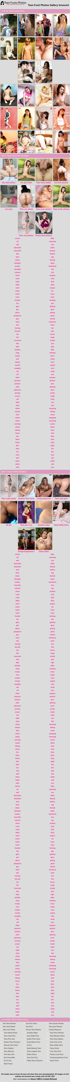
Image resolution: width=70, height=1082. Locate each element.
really (52, 396)
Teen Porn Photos (57, 1033)
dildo (17, 285)
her (52, 328)
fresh (18, 294)
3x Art (29, 1045)
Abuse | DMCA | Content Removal (44, 1079)
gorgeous (17, 316)
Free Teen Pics (55, 1051)
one (52, 374)
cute (52, 278)
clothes (52, 275)
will (52, 464)
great (52, 316)
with (17, 467)
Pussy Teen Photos (33, 1030)
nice (52, 368)
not (17, 371)
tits (52, 449)
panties (52, 377)
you (52, 467)
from (52, 294)
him (52, 331)
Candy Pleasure (55, 1030)
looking (52, 353)
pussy (17, 396)
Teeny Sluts (54, 1048)
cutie (17, 282)
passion (17, 380)
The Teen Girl (9, 1054)
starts (17, 418)
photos (17, 384)
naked (52, 365)
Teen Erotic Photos (56, 1023)
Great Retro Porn (33, 1042)
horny (52, 334)
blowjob (17, 263)
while (52, 461)
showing (52, 408)
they (52, 442)
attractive (17, 248)
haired (52, 319)
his (17, 334)
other (17, 377)
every (17, 291)
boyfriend (52, 266)
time (17, 449)
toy (17, 452)
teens (17, 433)
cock (17, 278)
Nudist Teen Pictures (12, 1042)
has (17, 325)
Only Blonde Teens (57, 1036)
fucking (52, 300)
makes (17, 362)
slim (17, 415)
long (17, 353)
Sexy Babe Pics (33, 1036)
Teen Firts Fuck (56, 1042)
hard (17, 322)
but (52, 269)
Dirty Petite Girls (56, 1045)
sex (52, 402)
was (52, 455)
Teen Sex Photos (55, 1026)
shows (17, 411)
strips (17, 421)
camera (17, 272)
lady (17, 346)
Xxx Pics (29, 1026)
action (17, 238)
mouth (17, 365)
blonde (52, 260)
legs (52, 346)
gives (17, 312)
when (17, 461)
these (17, 442)
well (17, 458)
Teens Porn (54, 1060)
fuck (52, 297)
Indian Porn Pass (33, 1039)
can (52, 272)
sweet (17, 427)
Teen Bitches (9, 1051)
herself (17, 331)
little (52, 350)
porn (52, 390)
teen (52, 430)
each (17, 288)
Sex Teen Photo (9, 1026)
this (17, 445)
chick (17, 275)
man (52, 362)
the (17, 436)
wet (52, 458)
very (17, 455)
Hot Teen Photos (9, 1023)
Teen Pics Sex (9, 1039)
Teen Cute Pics (10, 1036)
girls (52, 309)
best (17, 257)
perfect (52, 380)
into (17, 343)
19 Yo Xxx (8, 1060)
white (17, 464)
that (52, 433)
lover (52, 356)
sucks (52, 424)
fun (17, 303)
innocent (17, 340)
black (17, 260)
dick (52, 282)
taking (17, 430)
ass (52, 244)
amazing (52, 241)
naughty (17, 368)
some (52, 415)
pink (17, 387)
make (52, 359)
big (52, 257)
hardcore (52, 322)
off (17, 374)
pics (52, 384)
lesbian (17, 350)
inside (52, 340)
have (52, 325)
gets (17, 306)
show (17, 408)
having (17, 328)
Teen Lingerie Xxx (34, 1051)
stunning (52, 421)
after (52, 238)
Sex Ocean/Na (9, 1057)
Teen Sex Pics (32, 1057)
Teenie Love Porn (56, 1054)
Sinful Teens (31, 1054)
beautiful (17, 251)
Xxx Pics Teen (31, 1023)
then (52, 439)
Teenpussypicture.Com (59, 1057)
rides (52, 399)
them (17, 439)
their (52, 436)
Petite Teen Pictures (34, 1060)
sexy (17, 405)
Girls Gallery (9, 1048)
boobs (17, 266)
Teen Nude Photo (10, 1033)
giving (52, 312)
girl (17, 309)
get (52, 303)
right (17, 402)
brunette (17, 269)
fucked (17, 300)
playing (52, 387)
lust (17, 359)
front (17, 297)
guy (17, 319)
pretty (52, 393)
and (17, 244)
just (52, 343)
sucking (17, 424)
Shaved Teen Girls (11, 1045)
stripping (52, 418)
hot (17, 337)
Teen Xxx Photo (9, 1030)
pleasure (17, 390)
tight (52, 445)
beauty (52, 251)
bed (17, 254)
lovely (17, 356)
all (17, 241)
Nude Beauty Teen (34, 1048)
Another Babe (32, 1033)
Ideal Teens (8, 1064)
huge (52, 337)
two (52, 452)
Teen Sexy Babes (56, 1039)
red (17, 399)
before (52, 254)
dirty (52, 285)
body (52, 263)
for (52, 291)
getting (52, 306)
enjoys (52, 288)
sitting (52, 411)
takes (52, 427)
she (52, 405)
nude (52, 371)
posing (17, 393)
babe (52, 248)
